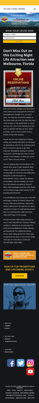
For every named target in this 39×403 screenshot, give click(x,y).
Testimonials (9, 398)
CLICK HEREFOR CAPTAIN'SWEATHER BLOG (37, 24)
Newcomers (9, 352)
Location (8, 349)
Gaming (7, 326)
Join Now (19, 276)
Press (9, 390)
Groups (7, 339)
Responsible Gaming (27, 393)
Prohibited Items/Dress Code (16, 395)
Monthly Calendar (12, 393)
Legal (14, 390)
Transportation (11, 341)
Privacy (20, 390)
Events (7, 328)
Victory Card (9, 336)
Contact (31, 395)
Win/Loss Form (21, 398)
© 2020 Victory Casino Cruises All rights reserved (20, 387)
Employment (28, 390)
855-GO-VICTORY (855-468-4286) (20, 24)
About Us (8, 323)
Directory (31, 398)
